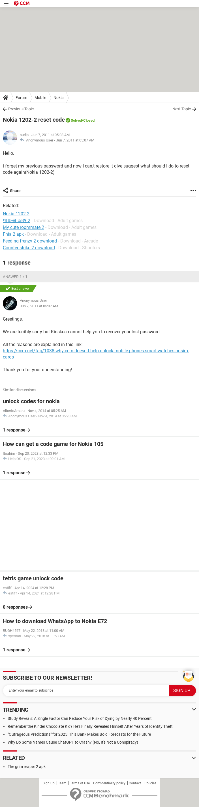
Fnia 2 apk (13, 234)
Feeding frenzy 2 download (30, 241)
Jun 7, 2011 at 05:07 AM (75, 140)
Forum (21, 97)
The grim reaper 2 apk (27, 766)
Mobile (40, 97)
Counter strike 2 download (29, 247)
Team (62, 783)
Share (15, 190)
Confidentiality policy (109, 783)
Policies (150, 783)
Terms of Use (80, 783)
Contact (135, 783)
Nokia (59, 97)
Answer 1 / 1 (15, 276)
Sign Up (49, 783)
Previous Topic (21, 109)
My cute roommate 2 (23, 227)
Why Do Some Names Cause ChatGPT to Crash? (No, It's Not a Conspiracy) (73, 742)
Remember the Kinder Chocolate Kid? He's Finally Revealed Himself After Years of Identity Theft (90, 726)
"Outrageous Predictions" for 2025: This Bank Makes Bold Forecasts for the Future (79, 734)
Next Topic (181, 109)
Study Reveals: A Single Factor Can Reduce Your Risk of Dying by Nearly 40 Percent (80, 718)
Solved (76, 120)
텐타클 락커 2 (16, 220)
